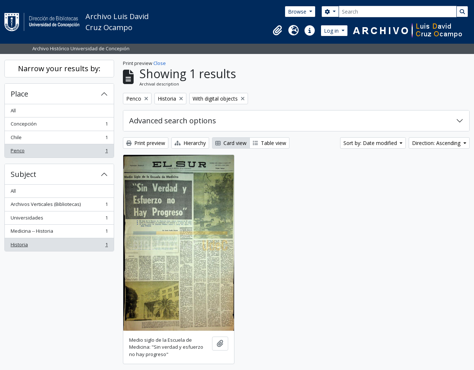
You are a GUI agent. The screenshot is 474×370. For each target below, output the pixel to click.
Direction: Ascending (437, 142)
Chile (59, 139)
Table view (269, 142)
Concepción (59, 125)
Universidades (59, 219)
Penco (59, 152)
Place (19, 94)
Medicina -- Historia (59, 232)
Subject (23, 174)
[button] (277, 30)
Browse (298, 11)
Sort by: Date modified (370, 142)
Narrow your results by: (59, 68)
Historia (59, 246)
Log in (332, 30)
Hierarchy (190, 142)
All (13, 110)
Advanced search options (172, 121)
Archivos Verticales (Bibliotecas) (59, 206)
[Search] (398, 11)
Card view (231, 142)
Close (159, 63)
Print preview (145, 142)
